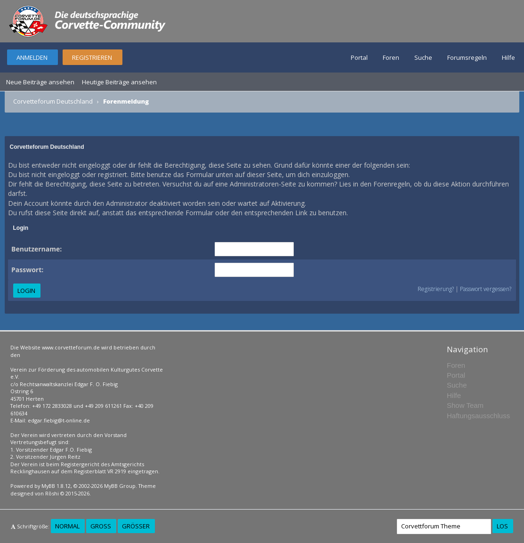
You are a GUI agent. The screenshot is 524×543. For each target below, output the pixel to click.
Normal (67, 526)
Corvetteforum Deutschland (53, 101)
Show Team (465, 405)
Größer (136, 526)
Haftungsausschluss (478, 416)
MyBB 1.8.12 (56, 485)
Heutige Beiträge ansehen (119, 82)
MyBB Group (120, 485)
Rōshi (52, 493)
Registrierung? (436, 289)
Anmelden (32, 57)
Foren (391, 57)
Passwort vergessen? (485, 289)
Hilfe (508, 57)
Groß (100, 526)
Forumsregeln (467, 57)
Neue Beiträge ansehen (40, 82)
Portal (359, 57)
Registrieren (92, 57)
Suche (423, 57)
